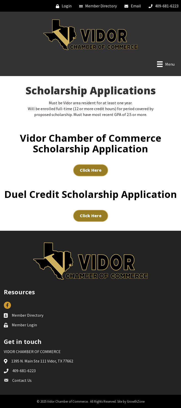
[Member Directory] (97, 6)
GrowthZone (136, 401)
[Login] (62, 6)
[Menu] (165, 64)
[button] (90, 170)
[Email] (131, 6)
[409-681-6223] (162, 6)
